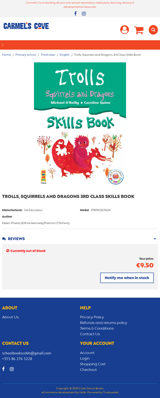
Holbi (82, 392)
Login (85, 358)
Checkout (88, 370)
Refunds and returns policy (103, 323)
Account (87, 353)
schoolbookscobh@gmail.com (26, 353)
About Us (10, 317)
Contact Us (90, 334)
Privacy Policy (92, 317)
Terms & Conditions (97, 328)
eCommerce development (58, 392)
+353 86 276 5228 (17, 358)
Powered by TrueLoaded (103, 392)
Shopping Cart (93, 364)
